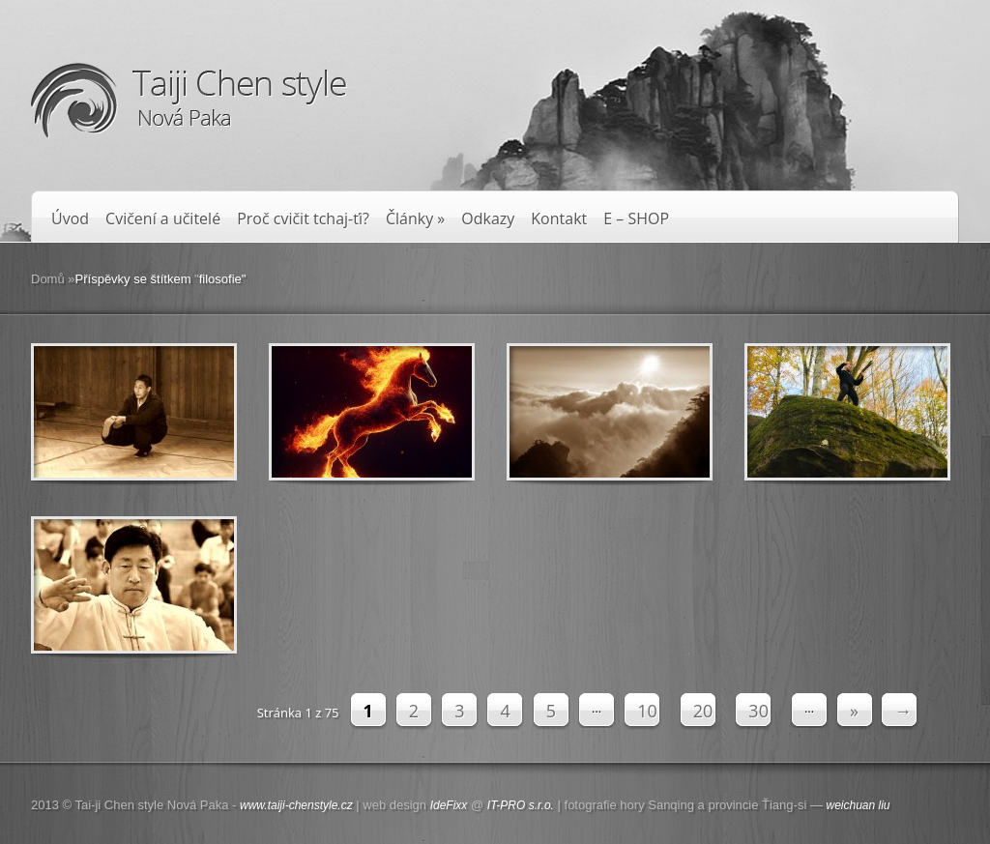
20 (703, 710)
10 (647, 710)
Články (415, 219)
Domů (48, 279)
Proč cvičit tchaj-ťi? (303, 219)
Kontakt (559, 219)
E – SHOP (636, 219)
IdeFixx (449, 805)
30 (758, 710)
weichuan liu (858, 805)
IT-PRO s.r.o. (520, 805)
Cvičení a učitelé (162, 219)
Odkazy (487, 219)
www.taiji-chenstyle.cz (296, 805)
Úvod (70, 219)
